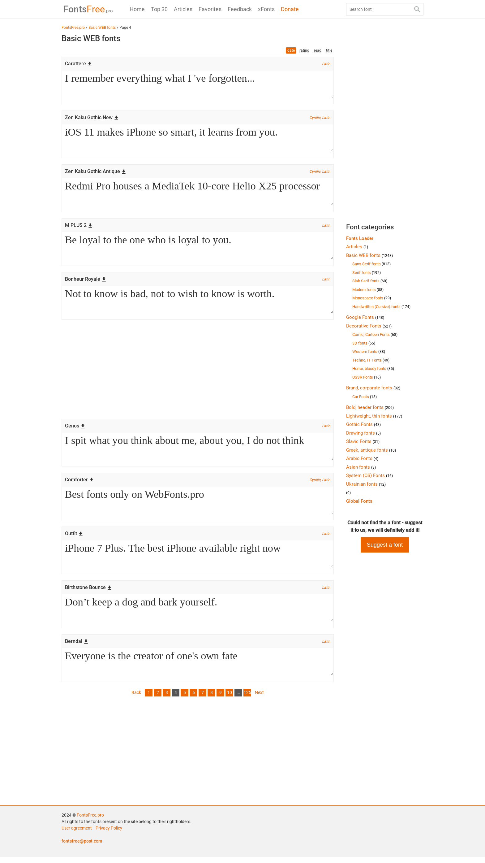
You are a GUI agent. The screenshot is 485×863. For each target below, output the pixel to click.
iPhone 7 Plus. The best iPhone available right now (197, 559)
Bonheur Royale (85, 281)
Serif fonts (366, 272)
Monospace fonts (371, 298)
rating (304, 50)
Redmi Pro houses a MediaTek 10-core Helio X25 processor (197, 193)
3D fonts (363, 343)
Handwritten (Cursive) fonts (381, 306)
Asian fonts (361, 467)
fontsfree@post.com (82, 847)
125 (247, 698)
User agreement (77, 834)
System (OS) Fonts (369, 475)
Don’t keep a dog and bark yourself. (197, 613)
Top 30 (159, 9)
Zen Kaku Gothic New (92, 118)
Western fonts (368, 351)
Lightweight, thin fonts (374, 416)
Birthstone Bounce (88, 592)
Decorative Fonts (369, 326)
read (317, 50)
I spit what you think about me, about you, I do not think (197, 450)
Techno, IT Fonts (370, 360)
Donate (290, 9)
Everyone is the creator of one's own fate (197, 668)
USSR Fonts (366, 377)
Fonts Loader (359, 238)
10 (229, 698)
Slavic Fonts (363, 441)
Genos (75, 429)
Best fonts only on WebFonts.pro (197, 504)
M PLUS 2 (79, 227)
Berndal (76, 647)
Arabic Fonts (362, 458)
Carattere (78, 64)
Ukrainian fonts (366, 484)
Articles (183, 9)
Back (136, 698)
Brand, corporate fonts (373, 388)
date (291, 50)
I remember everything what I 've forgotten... (197, 84)
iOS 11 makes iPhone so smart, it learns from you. (197, 139)
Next (259, 698)
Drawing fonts (363, 433)
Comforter (79, 483)
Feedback (240, 9)
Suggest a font (385, 545)
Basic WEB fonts (369, 255)
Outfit (74, 538)
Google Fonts (365, 317)
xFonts (266, 9)
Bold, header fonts (370, 407)
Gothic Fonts (363, 424)
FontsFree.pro (90, 821)
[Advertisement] (198, 372)
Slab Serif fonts (369, 281)
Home (137, 9)
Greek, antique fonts (371, 450)
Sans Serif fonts (371, 264)
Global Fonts (359, 501)
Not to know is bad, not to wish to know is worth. (197, 302)
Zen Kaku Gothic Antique (95, 173)
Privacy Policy (109, 834)
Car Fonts (364, 396)
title (329, 50)
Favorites (210, 9)
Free (86, 9)
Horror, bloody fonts (373, 368)
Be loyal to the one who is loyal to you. (197, 248)
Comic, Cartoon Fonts (374, 334)
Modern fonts (368, 289)
